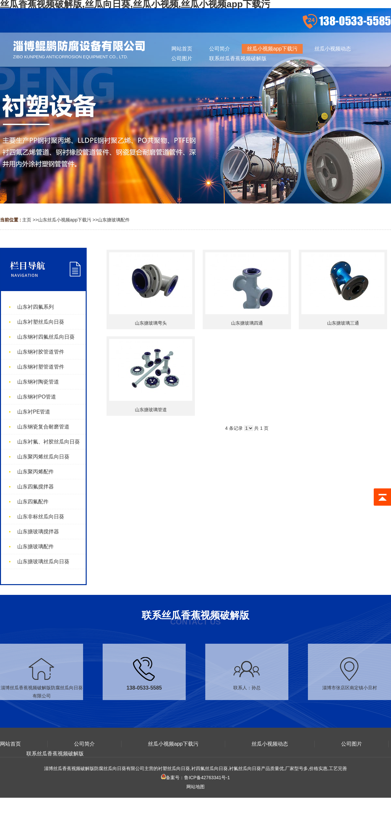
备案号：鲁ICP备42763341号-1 (195, 777)
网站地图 (195, 786)
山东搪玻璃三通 (343, 323)
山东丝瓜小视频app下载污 (64, 219)
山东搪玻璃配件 (114, 219)
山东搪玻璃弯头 (151, 323)
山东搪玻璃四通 (247, 323)
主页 (26, 219)
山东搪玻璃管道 (151, 409)
